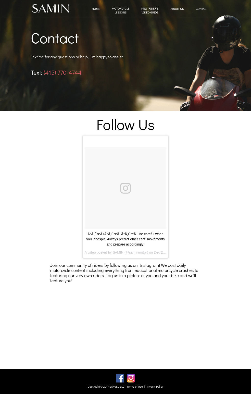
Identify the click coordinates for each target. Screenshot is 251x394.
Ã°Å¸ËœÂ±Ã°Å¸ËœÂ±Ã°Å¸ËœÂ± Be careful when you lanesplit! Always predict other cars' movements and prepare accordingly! (125, 239)
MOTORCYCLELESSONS (120, 10)
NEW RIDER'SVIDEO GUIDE (150, 10)
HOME (96, 9)
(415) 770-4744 (62, 72)
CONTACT (202, 9)
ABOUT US (177, 9)
